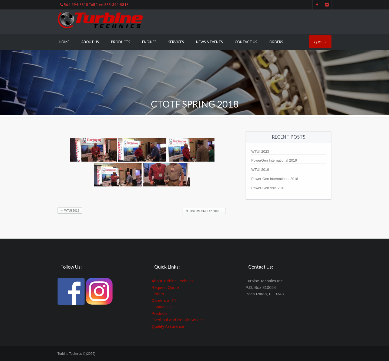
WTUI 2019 (260, 170)
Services (176, 42)
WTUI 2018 (70, 210)
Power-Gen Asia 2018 (268, 188)
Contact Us (246, 42)
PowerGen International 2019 (274, 160)
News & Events (209, 42)
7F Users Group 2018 (204, 211)
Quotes (320, 42)
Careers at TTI (164, 300)
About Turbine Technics (173, 281)
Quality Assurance (168, 326)
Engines (149, 42)
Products (120, 42)
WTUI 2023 (260, 151)
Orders (276, 42)
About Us (90, 42)
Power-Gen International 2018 (274, 179)
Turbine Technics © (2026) (76, 354)
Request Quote (165, 287)
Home (64, 42)
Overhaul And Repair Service (178, 319)
